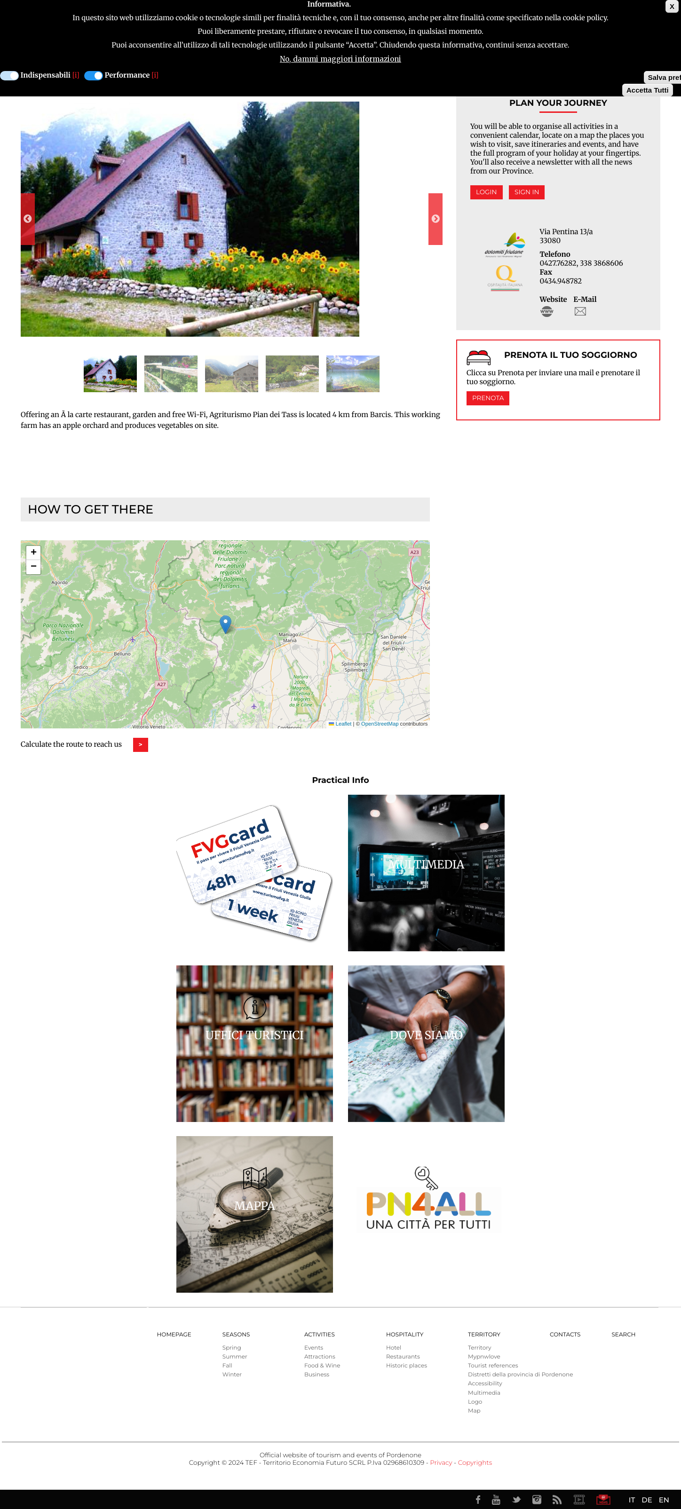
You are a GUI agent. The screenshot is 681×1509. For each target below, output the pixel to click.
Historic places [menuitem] (406, 1365)
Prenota (488, 398)
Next (435, 219)
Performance (127, 75)
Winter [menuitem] (232, 1374)
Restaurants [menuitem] (403, 1356)
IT (632, 1499)
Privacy (441, 1463)
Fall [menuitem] (227, 1365)
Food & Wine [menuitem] (322, 1365)
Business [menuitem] (316, 1374)
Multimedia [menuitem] (484, 1393)
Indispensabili (46, 75)
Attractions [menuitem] (319, 1356)
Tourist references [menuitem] (493, 1365)
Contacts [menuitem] (565, 1334)
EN (664, 1499)
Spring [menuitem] (231, 1347)
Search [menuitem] (623, 1334)
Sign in (527, 192)
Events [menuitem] (313, 1347)
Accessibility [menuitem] (485, 1383)
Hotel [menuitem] (393, 1347)
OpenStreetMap (379, 724)
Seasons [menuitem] (236, 1334)
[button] (225, 624)
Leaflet (340, 724)
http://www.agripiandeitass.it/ (547, 311)
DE (646, 1499)
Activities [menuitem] (319, 1334)
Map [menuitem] (474, 1410)
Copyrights (475, 1463)
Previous (28, 219)
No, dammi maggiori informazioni (340, 59)
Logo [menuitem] (475, 1402)
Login (486, 192)
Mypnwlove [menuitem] (484, 1356)
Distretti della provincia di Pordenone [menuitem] (520, 1374)
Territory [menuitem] (484, 1334)
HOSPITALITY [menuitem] (405, 1334)
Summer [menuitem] (234, 1356)
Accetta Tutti (647, 90)
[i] (75, 75)
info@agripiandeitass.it (580, 311)
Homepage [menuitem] (174, 1334)
